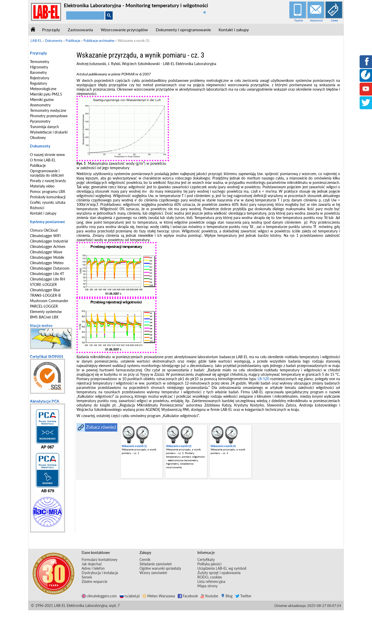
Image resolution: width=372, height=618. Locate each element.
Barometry (38, 72)
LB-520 (263, 379)
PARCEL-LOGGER (44, 306)
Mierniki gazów (42, 99)
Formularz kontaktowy (99, 559)
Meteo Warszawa (158, 596)
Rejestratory (39, 78)
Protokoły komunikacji (47, 197)
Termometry (39, 61)
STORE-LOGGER (43, 284)
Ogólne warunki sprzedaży (160, 568)
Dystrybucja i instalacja (100, 572)
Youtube (209, 596)
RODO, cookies (209, 577)
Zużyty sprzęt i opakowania (219, 572)
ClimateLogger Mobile (47, 257)
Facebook (188, 596)
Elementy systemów (46, 311)
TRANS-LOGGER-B (45, 295)
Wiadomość (316, 20)
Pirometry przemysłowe (48, 116)
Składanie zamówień (156, 564)
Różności (37, 208)
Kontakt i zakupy (234, 29)
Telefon (298, 20)
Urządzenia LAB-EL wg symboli (221, 568)
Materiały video (42, 186)
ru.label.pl (130, 596)
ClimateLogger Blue (45, 290)
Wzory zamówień (153, 572)
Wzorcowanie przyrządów (124, 29)
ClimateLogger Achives (47, 246)
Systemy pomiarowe (47, 222)
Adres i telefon (93, 568)
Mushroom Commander (49, 301)
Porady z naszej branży (48, 180)
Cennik (334, 20)
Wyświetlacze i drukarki (48, 132)
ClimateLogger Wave (46, 252)
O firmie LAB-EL (43, 160)
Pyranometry (40, 121)
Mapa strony (207, 586)
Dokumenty (40, 146)
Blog (227, 596)
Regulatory (38, 83)
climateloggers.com (99, 596)
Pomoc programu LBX (47, 191)
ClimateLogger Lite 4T (47, 273)
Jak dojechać (92, 564)
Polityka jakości (209, 564)
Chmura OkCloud (44, 230)
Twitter (243, 596)
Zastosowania (80, 29)
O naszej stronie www (47, 154)
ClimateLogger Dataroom (49, 268)
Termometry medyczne (48, 110)
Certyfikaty (206, 559)
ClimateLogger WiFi (45, 235)
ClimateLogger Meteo (47, 263)
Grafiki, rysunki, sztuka (47, 202)
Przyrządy (51, 29)
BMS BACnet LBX (44, 317)
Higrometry (39, 67)
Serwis (87, 577)
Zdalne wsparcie (94, 581)
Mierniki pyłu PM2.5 (46, 94)
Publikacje (38, 165)
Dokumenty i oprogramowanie (183, 29)
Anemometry (40, 105)
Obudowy (38, 137)
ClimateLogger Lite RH (47, 279)
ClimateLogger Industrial (49, 241)
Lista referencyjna (211, 581)
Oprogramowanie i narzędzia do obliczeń (47, 173)
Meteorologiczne (43, 89)
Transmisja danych (44, 126)
